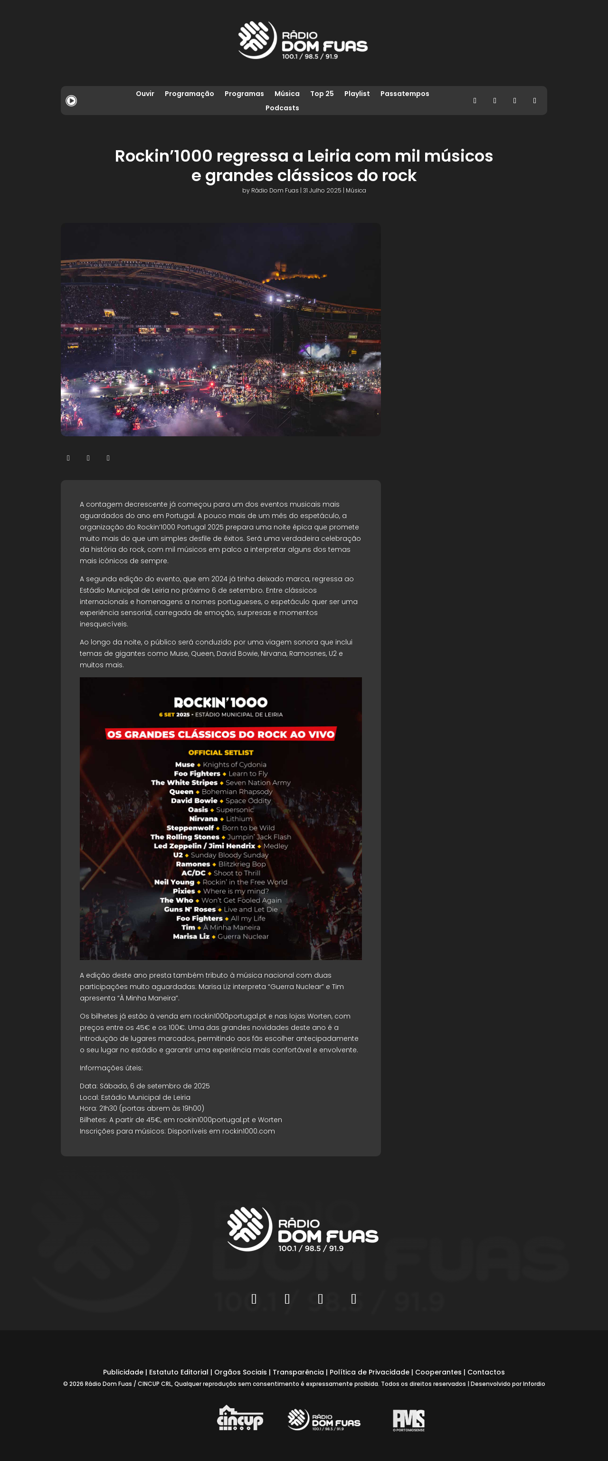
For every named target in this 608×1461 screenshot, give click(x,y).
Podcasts (282, 109)
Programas (244, 94)
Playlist (357, 94)
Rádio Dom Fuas (275, 190)
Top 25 (322, 94)
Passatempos (404, 94)
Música (287, 94)
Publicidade (123, 1372)
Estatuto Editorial (179, 1372)
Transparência (298, 1372)
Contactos (486, 1372)
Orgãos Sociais (240, 1372)
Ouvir (145, 94)
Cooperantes (438, 1372)
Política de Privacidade (369, 1372)
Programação (189, 94)
